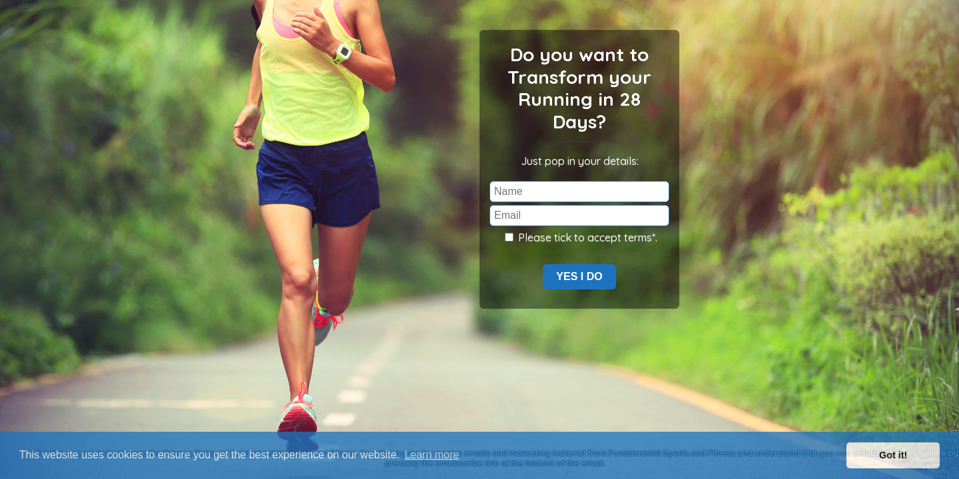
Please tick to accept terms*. (581, 237)
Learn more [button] (431, 454)
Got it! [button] (893, 455)
